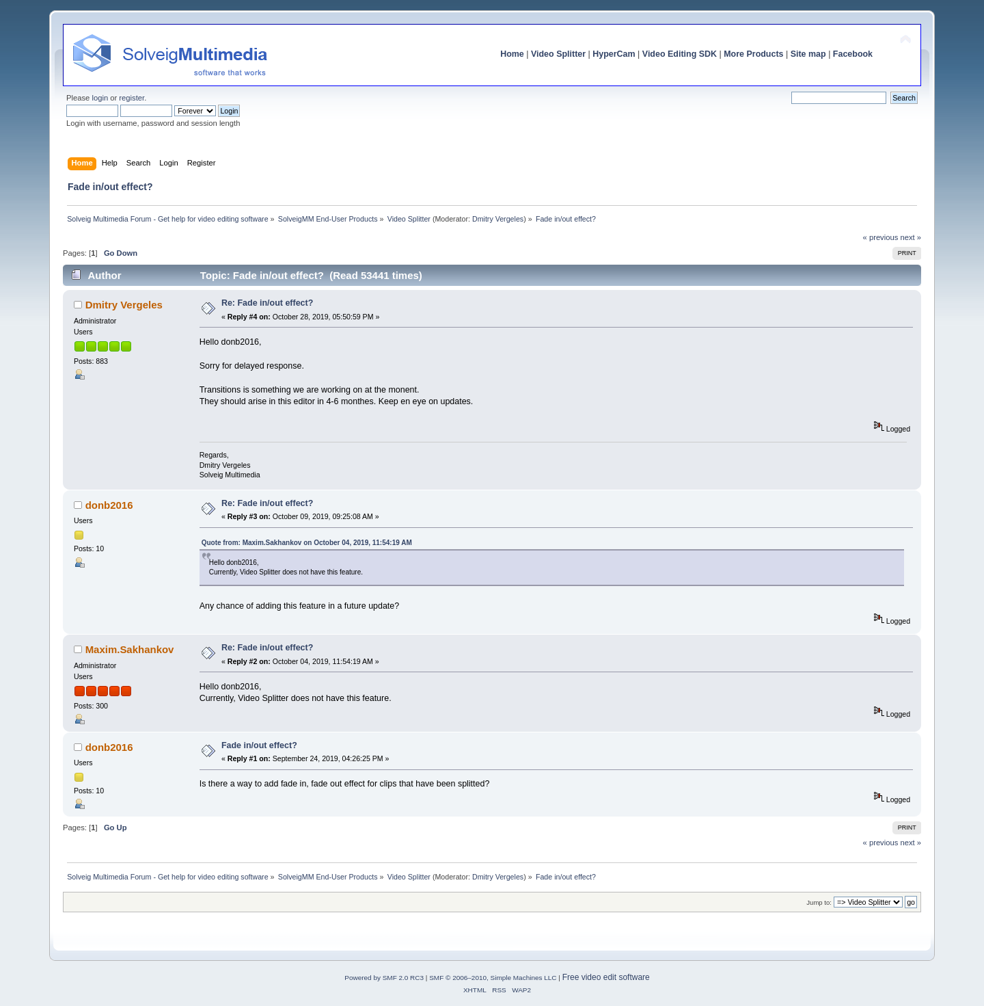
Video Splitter (558, 54)
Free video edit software (606, 977)
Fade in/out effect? (259, 745)
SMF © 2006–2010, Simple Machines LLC (492, 977)
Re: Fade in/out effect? (267, 303)
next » (910, 237)
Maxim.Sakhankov (129, 649)
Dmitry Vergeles (497, 219)
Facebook (853, 54)
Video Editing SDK (679, 54)
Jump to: (819, 902)
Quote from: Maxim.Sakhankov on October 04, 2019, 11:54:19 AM (307, 542)
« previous (881, 237)
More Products (753, 54)
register (131, 98)
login (100, 98)
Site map (808, 54)
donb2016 (109, 505)
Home (512, 54)
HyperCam (613, 54)
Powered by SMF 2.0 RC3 (384, 977)
